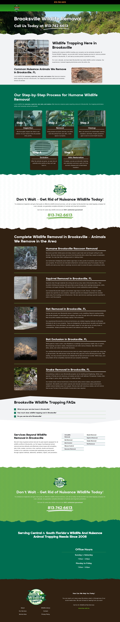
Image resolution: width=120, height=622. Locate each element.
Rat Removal (91, 444)
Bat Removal (68, 440)
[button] (60, 409)
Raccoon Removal (70, 449)
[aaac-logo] (17, 5)
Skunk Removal (91, 435)
